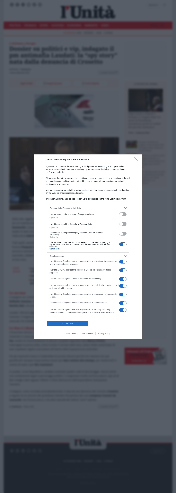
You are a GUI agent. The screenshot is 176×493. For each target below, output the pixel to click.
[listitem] (88, 208)
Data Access (87, 333)
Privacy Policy (104, 333)
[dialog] (88, 246)
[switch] (123, 214)
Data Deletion (72, 333)
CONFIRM (67, 323)
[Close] (136, 159)
